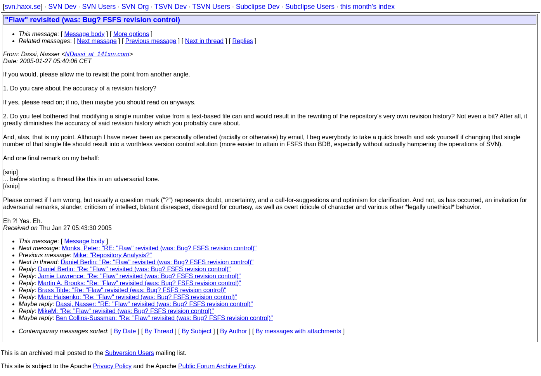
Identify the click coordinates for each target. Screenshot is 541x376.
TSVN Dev (170, 6)
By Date (125, 331)
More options (131, 34)
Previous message (151, 41)
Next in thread (204, 41)
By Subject (196, 331)
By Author (233, 331)
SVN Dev (62, 6)
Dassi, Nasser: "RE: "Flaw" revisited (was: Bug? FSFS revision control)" (154, 304)
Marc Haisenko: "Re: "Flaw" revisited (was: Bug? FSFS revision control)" (137, 297)
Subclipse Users (310, 6)
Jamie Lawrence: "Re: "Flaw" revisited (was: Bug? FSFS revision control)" (139, 276)
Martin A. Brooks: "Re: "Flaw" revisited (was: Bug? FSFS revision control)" (139, 283)
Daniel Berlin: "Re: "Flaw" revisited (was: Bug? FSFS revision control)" (157, 262)
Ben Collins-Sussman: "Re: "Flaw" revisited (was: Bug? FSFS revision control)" (164, 318)
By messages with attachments (299, 331)
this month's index (367, 6)
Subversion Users (129, 353)
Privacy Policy (112, 366)
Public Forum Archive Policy (216, 366)
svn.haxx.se (23, 6)
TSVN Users (211, 6)
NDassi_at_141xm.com (97, 54)
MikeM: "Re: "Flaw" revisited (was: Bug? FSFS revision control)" (126, 311)
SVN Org (135, 6)
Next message (96, 41)
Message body (84, 34)
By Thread (159, 331)
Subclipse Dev (257, 6)
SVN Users (99, 6)
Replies (242, 41)
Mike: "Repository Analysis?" (112, 255)
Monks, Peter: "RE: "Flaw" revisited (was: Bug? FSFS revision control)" (159, 248)
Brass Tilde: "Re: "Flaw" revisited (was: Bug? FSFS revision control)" (132, 290)
